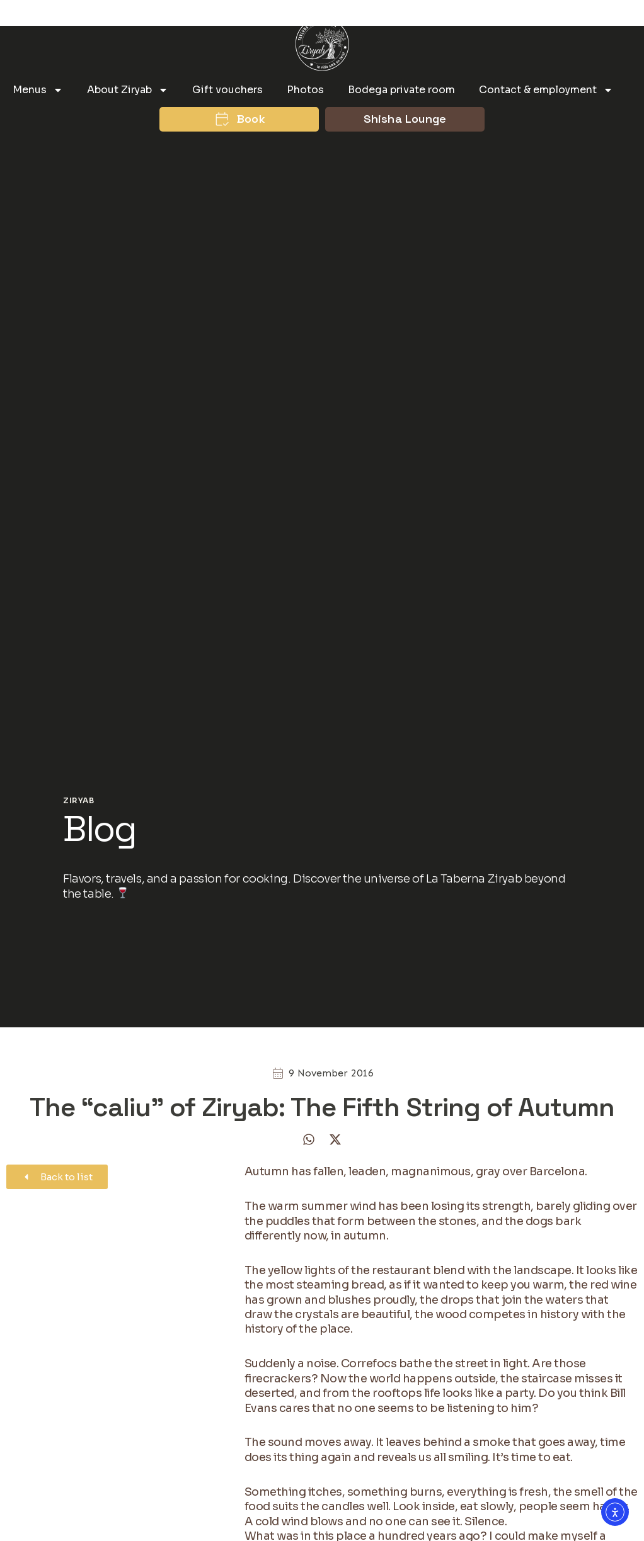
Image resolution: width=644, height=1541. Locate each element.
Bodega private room (401, 89)
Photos (305, 89)
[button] (308, 1139)
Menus (38, 90)
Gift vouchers (227, 89)
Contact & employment (546, 90)
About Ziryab (127, 90)
